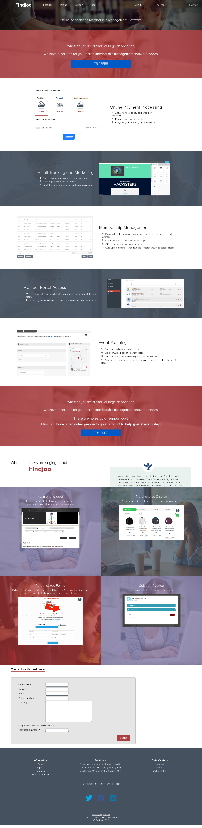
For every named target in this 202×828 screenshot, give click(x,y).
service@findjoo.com (101, 818)
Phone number (26, 698)
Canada (160, 767)
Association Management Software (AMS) (100, 767)
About (41, 767)
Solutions (100, 763)
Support (79, 4)
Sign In (137, 4)
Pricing (63, 4)
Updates (40, 774)
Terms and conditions (40, 777)
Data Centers (160, 763)
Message (23, 702)
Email (21, 693)
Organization (24, 684)
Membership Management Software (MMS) (100, 774)
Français (193, 5)
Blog (93, 4)
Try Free (160, 4)
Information (41, 763)
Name (21, 689)
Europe (159, 770)
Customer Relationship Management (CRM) (100, 770)
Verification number (28, 733)
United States (159, 774)
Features (48, 4)
